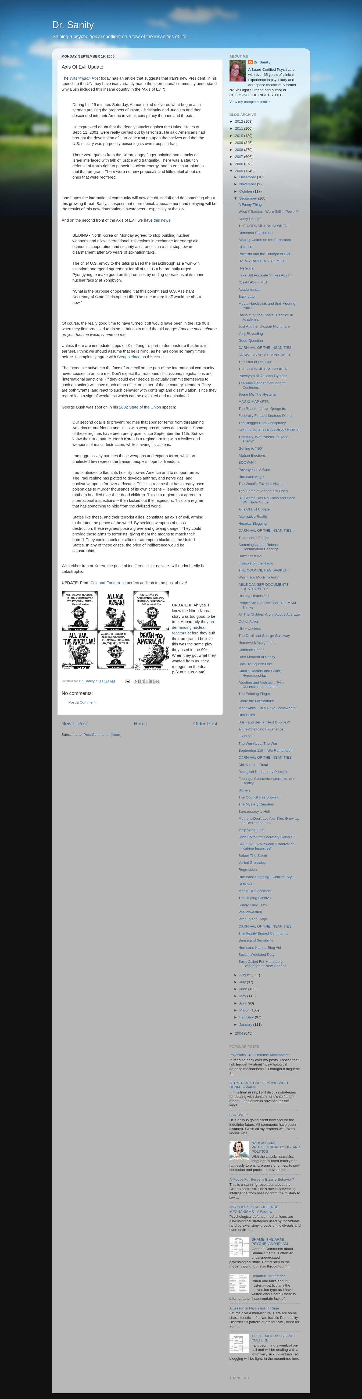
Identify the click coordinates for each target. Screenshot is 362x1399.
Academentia (249, 289)
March (244, 1010)
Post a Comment (82, 702)
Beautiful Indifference (269, 1276)
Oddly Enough (249, 219)
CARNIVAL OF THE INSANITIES (265, 348)
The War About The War (257, 743)
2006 (239, 164)
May (243, 996)
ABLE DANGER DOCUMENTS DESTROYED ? (263, 587)
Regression (247, 870)
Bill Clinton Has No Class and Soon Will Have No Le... (266, 500)
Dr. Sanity (73, 24)
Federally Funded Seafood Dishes (265, 416)
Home (140, 723)
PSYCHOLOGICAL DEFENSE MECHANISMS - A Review (254, 1209)
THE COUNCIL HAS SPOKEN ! (263, 226)
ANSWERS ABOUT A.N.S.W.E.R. (265, 355)
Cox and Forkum (104, 583)
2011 (239, 128)
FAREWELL (239, 1115)
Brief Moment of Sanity (256, 657)
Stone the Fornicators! (256, 701)
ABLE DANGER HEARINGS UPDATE (269, 430)
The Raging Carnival (254, 898)
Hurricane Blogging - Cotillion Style (266, 877)
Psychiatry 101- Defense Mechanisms (260, 1055)
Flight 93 (245, 736)
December (248, 177)
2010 (239, 136)
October (246, 191)
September (248, 198)
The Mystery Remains (256, 804)
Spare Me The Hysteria (257, 394)
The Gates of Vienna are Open (263, 491)
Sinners (244, 790)
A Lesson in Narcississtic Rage (254, 1308)
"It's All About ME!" (253, 282)
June (243, 989)
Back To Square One (255, 664)
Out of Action (248, 621)
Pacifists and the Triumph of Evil (264, 254)
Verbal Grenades (252, 863)
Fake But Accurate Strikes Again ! (265, 275)
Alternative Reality (253, 516)
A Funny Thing (250, 205)
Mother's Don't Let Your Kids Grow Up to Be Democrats (268, 820)
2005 (239, 171)
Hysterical (246, 268)
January (246, 1024)
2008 (239, 150)
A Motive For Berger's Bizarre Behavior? (262, 1179)
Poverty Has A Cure (254, 470)
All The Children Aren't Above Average (269, 614)
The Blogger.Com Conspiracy (262, 423)
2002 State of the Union (140, 407)
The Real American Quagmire (262, 409)
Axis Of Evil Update (254, 509)
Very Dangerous (251, 830)
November (248, 184)
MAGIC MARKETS (253, 402)
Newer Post (75, 723)
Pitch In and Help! (252, 919)
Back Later (247, 296)
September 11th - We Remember (265, 750)
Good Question (250, 341)
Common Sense (251, 650)
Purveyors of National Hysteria (262, 376)
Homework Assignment (256, 643)
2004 (239, 1033)
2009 (239, 143)
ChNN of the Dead (253, 765)
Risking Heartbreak (253, 596)
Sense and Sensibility (255, 940)
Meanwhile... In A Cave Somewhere (267, 708)
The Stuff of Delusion (255, 362)
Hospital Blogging (252, 523)
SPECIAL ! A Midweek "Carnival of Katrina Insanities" (265, 846)
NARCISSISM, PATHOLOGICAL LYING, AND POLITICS (276, 1147)
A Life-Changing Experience (260, 729)
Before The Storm (252, 856)
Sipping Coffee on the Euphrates (264, 240)
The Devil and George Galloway (264, 636)
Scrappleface (129, 357)
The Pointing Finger (254, 694)
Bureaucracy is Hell (254, 811)
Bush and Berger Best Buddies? (264, 722)
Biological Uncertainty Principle (263, 772)
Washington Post (85, 78)
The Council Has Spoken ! (259, 797)
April (243, 1003)
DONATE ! (246, 884)
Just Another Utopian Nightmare (264, 326)
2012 (239, 121)
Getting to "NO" (250, 448)
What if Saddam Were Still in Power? (268, 212)
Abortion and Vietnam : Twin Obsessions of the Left (261, 684)
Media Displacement (254, 891)
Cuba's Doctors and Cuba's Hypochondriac (260, 673)
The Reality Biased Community (263, 933)
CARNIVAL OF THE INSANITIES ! (265, 530)
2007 (239, 157)
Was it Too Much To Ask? (258, 577)
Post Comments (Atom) (102, 735)
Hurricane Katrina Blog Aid (259, 948)
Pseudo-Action (250, 912)
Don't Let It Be (249, 556)
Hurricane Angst (251, 477)
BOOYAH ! (247, 462)
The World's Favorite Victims (261, 484)
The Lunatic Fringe (253, 538)
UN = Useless (249, 629)
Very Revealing (250, 334)
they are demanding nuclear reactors (194, 627)
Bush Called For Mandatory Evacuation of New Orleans (262, 964)
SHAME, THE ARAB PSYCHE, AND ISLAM (270, 1241)
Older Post (205, 723)
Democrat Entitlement (255, 233)
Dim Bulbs (246, 715)
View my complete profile (250, 102)
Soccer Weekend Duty (256, 955)
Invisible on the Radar (256, 563)
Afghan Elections (252, 455)
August (245, 975)
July (243, 982)
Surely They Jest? (252, 905)
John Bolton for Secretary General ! (266, 837)
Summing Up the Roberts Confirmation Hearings (258, 547)
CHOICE (245, 247)
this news (162, 220)
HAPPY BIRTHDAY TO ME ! (261, 261)
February (247, 1017)
